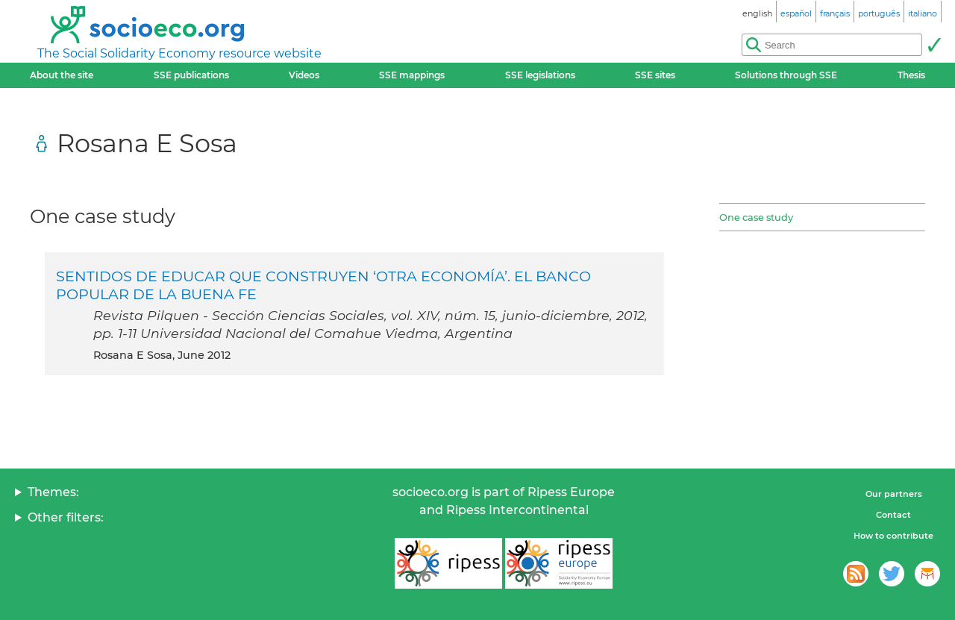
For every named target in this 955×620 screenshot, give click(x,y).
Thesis (911, 75)
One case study (756, 217)
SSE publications (191, 75)
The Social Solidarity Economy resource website (179, 53)
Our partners (893, 494)
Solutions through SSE (786, 75)
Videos (304, 75)
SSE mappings (412, 75)
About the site (61, 75)
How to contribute (893, 535)
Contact (893, 515)
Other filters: (66, 517)
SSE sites (655, 75)
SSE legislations (540, 75)
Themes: (53, 492)
